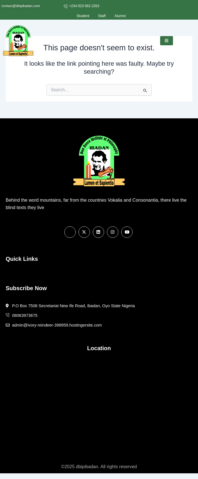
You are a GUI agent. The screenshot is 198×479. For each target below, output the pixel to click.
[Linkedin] (98, 232)
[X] (84, 232)
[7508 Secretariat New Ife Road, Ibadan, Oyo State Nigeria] (99, 403)
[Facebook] (70, 232)
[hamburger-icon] (166, 41)
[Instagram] (112, 232)
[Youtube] (127, 232)
